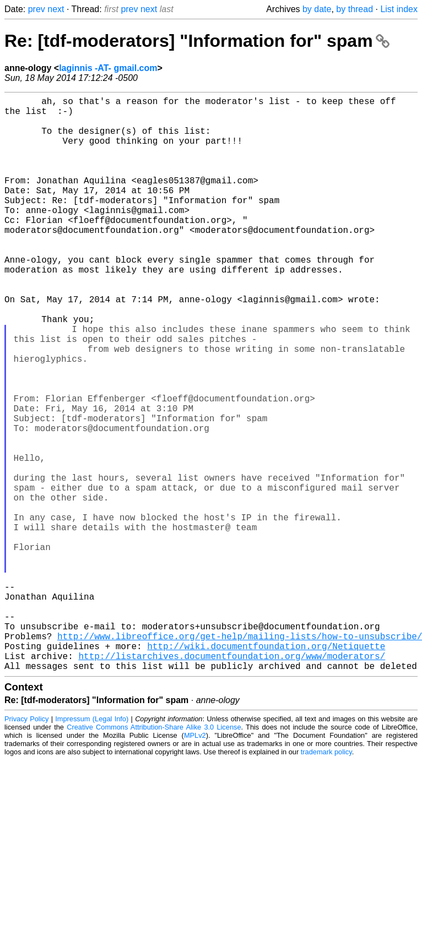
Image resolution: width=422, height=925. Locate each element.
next (55, 9)
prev (36, 9)
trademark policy (326, 879)
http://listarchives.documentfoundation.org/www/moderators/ (231, 781)
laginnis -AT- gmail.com (108, 68)
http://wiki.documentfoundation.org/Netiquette (266, 769)
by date (316, 9)
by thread (354, 9)
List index (399, 9)
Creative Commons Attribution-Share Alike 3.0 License (154, 855)
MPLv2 (195, 863)
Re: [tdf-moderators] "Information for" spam (196, 41)
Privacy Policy (26, 846)
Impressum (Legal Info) (91, 846)
